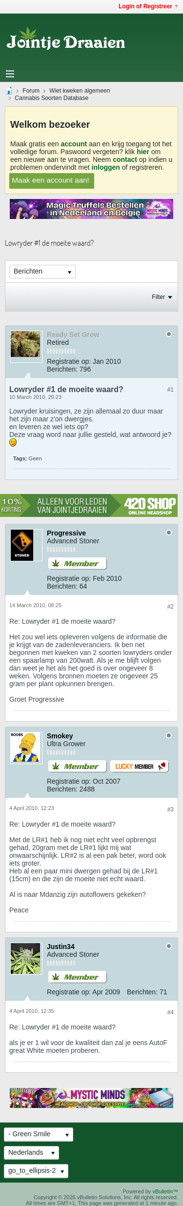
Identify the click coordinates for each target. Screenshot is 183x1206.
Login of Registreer (148, 6)
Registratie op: (69, 361)
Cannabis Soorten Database (51, 98)
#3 (170, 809)
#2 (170, 606)
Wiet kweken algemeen (79, 90)
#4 (170, 1012)
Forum (31, 90)
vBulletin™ (165, 1191)
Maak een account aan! (50, 180)
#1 (170, 389)
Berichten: (62, 369)
